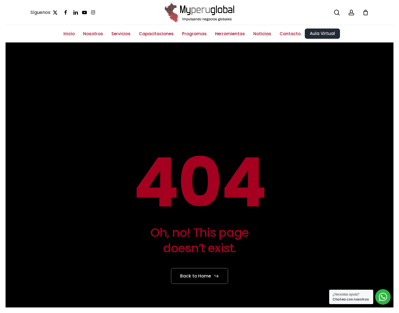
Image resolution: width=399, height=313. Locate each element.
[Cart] (365, 12)
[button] (199, 276)
